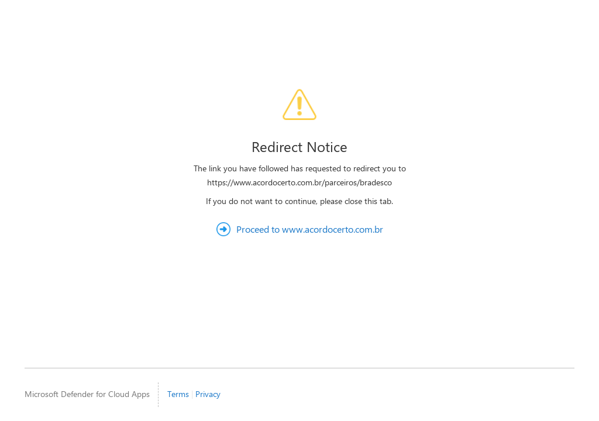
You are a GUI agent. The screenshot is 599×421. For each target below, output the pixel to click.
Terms (178, 393)
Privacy (208, 393)
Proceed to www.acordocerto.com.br (309, 229)
